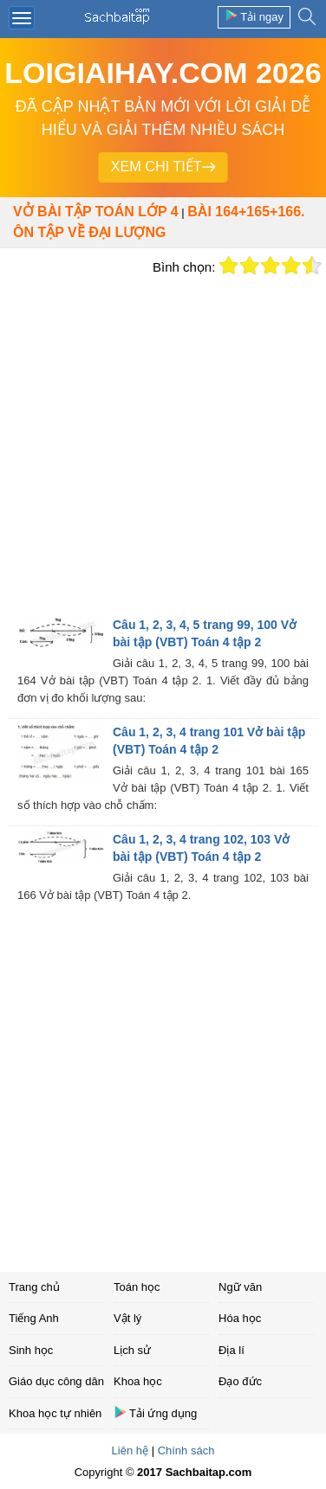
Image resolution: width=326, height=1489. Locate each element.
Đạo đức (240, 1381)
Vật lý (127, 1318)
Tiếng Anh (34, 1318)
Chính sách (186, 1450)
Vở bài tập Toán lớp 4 (96, 211)
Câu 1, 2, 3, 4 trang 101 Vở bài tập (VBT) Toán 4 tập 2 (209, 740)
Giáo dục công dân (56, 1381)
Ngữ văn (240, 1286)
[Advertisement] (163, 444)
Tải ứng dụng (155, 1412)
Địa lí (231, 1350)
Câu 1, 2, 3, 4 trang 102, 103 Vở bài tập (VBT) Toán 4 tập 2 (201, 847)
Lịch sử (132, 1350)
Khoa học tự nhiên (55, 1413)
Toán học (137, 1286)
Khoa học (138, 1381)
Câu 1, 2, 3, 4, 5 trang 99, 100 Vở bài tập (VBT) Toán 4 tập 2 (205, 633)
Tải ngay (254, 16)
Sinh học (31, 1350)
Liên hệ (130, 1450)
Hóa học (239, 1318)
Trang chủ (34, 1286)
